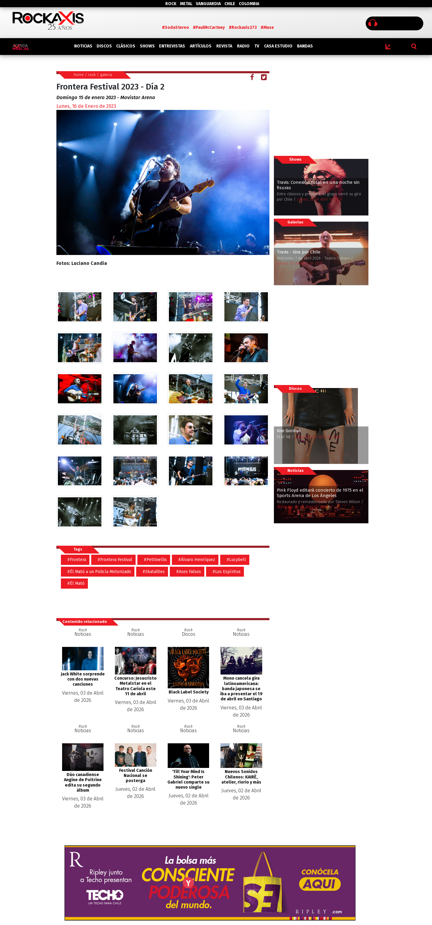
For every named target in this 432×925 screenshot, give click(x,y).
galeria (106, 74)
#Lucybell (236, 559)
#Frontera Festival (115, 559)
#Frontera (76, 559)
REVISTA (224, 46)
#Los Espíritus (226, 571)
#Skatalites (153, 571)
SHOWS (147, 46)
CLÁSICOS (125, 46)
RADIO (243, 46)
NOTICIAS (83, 46)
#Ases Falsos (188, 571)
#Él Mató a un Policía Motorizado (99, 571)
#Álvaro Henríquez (196, 559)
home (79, 74)
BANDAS (305, 46)
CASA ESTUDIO (278, 46)
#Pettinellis (155, 559)
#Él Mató (76, 583)
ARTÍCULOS (201, 46)
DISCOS (104, 46)
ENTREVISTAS (172, 46)
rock (92, 74)
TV (256, 46)
